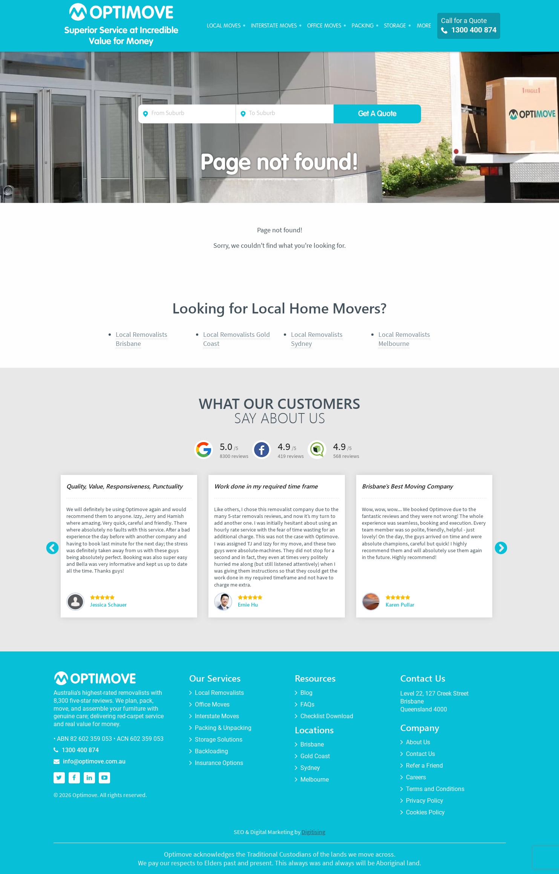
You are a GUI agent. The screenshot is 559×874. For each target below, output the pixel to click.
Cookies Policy (425, 812)
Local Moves (223, 26)
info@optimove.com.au (94, 761)
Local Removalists (219, 693)
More (424, 26)
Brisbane (312, 745)
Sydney (310, 768)
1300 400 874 (468, 29)
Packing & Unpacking (223, 728)
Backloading (211, 751)
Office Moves (324, 26)
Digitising (313, 832)
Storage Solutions (218, 740)
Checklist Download (326, 716)
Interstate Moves (274, 26)
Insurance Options (219, 763)
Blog (306, 693)
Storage (395, 26)
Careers (416, 777)
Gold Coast (315, 756)
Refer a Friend (424, 766)
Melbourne (314, 780)
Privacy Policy (424, 801)
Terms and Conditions (435, 789)
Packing (363, 26)
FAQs (307, 705)
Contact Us (420, 754)
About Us (418, 742)
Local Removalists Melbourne (404, 338)
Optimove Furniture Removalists (121, 13)
